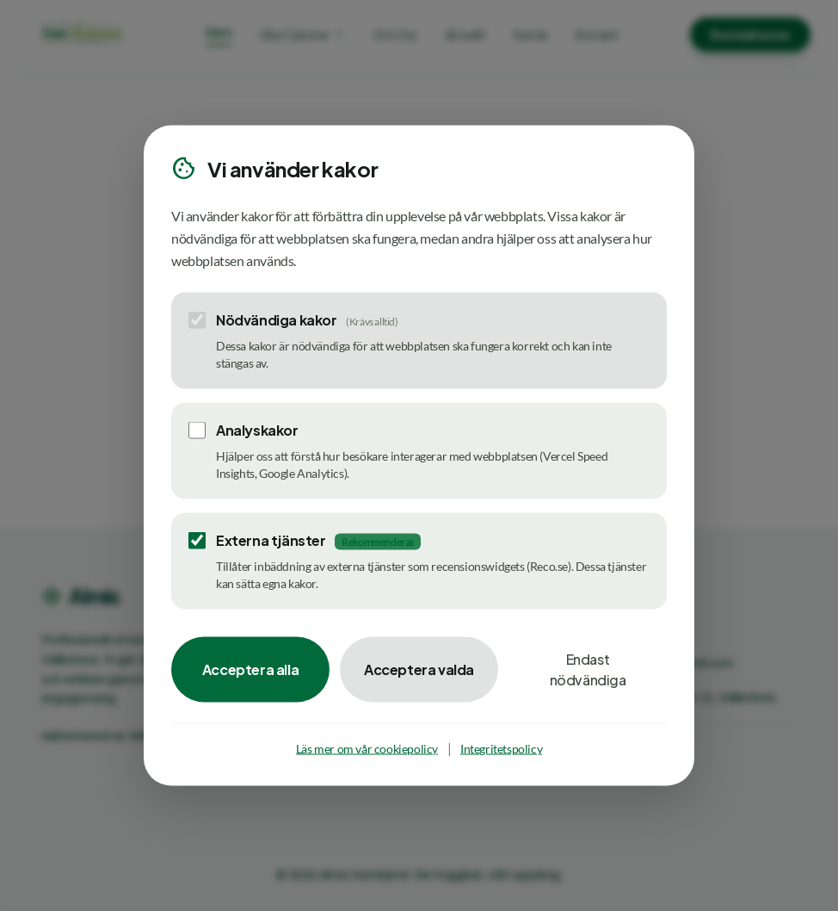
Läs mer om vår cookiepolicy (367, 748)
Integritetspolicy (501, 748)
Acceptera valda (419, 669)
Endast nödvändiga (588, 669)
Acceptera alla (250, 669)
